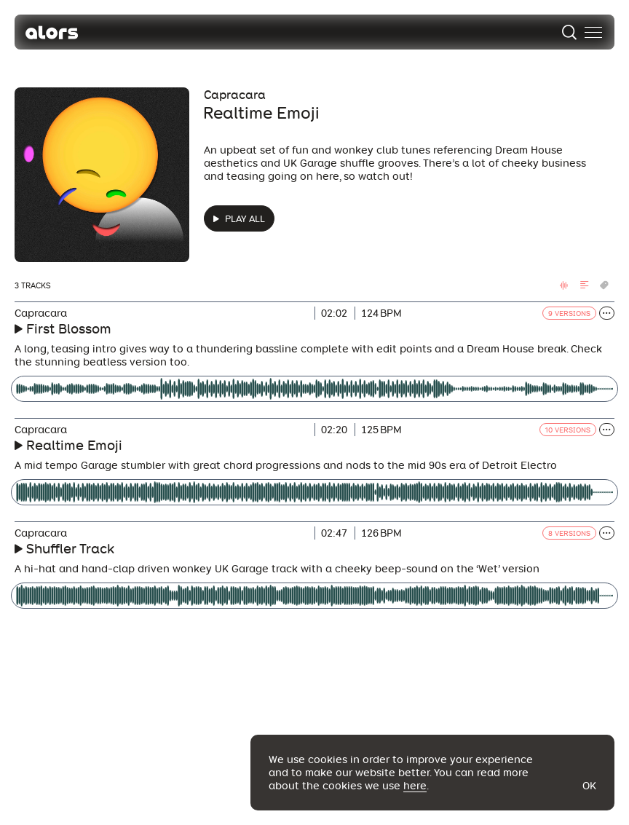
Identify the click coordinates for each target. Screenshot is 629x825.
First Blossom (68, 328)
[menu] (593, 32)
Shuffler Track (70, 548)
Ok (589, 786)
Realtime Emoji (74, 445)
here (415, 786)
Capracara (235, 95)
